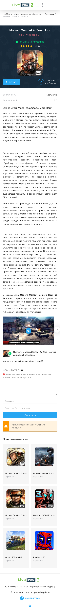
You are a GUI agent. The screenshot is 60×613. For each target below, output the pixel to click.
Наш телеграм (30, 598)
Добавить (47, 81)
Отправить (30, 415)
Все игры (37, 14)
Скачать (11, 81)
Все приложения (23, 14)
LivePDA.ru (7, 14)
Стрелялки (49, 14)
